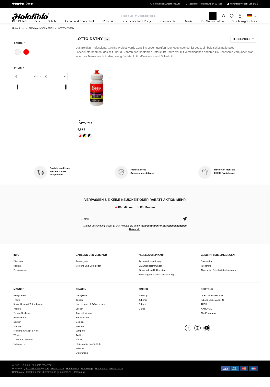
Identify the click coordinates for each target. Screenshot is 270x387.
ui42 (47, 378)
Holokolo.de (49, 382)
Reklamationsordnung (150, 271)
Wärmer (18, 336)
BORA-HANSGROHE (212, 305)
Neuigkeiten (20, 305)
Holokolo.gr (79, 382)
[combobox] (251, 17)
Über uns (18, 271)
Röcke (79, 349)
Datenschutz (207, 271)
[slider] (17, 97)
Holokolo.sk (57, 378)
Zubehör (143, 310)
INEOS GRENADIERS (212, 310)
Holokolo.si (18, 382)
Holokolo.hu (101, 378)
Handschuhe (20, 327)
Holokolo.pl (87, 378)
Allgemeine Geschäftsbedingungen (218, 280)
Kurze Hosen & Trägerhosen (28, 314)
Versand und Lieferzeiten (88, 275)
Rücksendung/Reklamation (152, 280)
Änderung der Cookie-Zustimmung (156, 284)
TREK (204, 314)
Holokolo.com (33, 382)
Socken (17, 332)
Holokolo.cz (72, 378)
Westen (17, 345)
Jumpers (80, 340)
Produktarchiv (21, 280)
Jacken (17, 318)
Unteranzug (19, 354)
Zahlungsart (82, 271)
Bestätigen (185, 228)
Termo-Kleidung (22, 323)
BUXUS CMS (33, 378)
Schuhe (143, 314)
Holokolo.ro (116, 378)
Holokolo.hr (64, 382)
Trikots (17, 310)
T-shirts (79, 345)
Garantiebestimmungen (151, 275)
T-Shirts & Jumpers (23, 349)
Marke (142, 318)
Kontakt (17, 275)
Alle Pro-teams (208, 323)
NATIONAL (206, 318)
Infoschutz (206, 275)
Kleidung (143, 305)
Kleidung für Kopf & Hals (26, 340)
